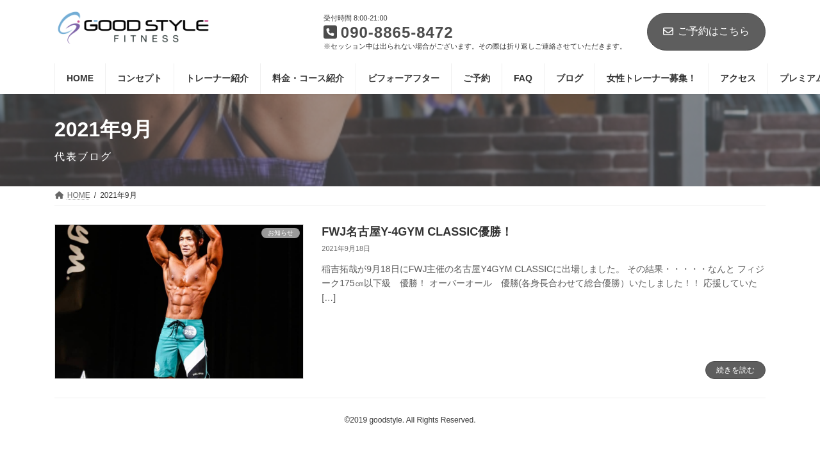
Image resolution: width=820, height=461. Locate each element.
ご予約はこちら (706, 31)
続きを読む (735, 370)
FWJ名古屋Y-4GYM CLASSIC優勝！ (417, 231)
